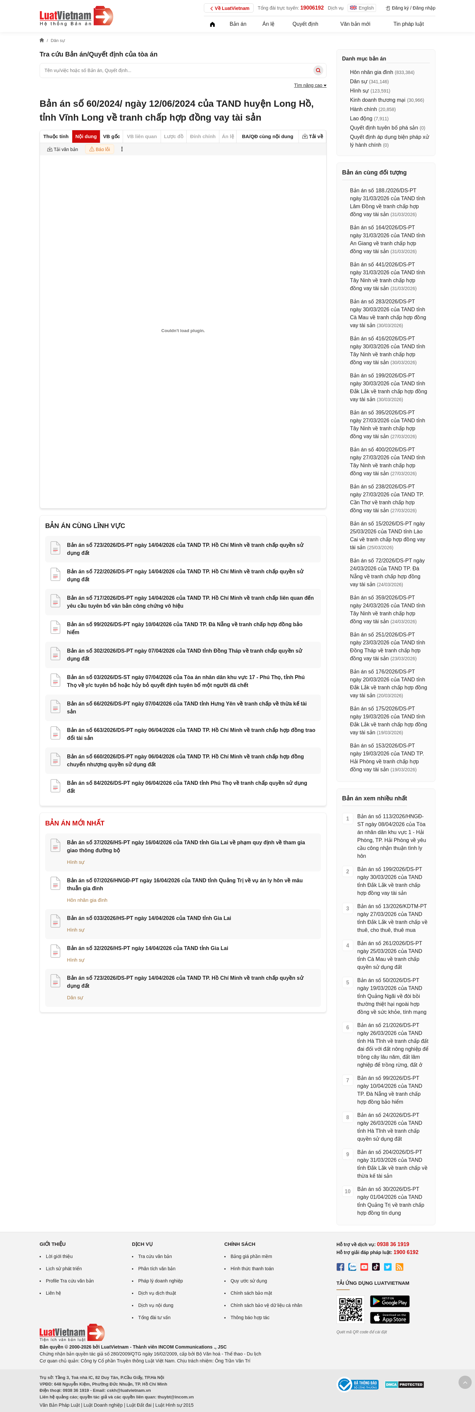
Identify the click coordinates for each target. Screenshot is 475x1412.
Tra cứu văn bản (155, 1256)
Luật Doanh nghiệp (103, 1405)
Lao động (361, 118)
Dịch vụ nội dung (156, 1305)
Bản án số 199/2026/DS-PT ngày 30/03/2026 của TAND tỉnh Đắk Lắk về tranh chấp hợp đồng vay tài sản (389, 881)
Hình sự (75, 862)
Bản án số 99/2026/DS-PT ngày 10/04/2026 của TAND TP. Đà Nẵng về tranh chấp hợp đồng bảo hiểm (389, 1090)
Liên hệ (53, 1293)
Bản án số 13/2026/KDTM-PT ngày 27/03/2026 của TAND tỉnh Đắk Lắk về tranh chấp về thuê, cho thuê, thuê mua (392, 918)
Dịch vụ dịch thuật (157, 1293)
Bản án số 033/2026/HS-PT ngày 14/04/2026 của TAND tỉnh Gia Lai (149, 918)
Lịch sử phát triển (64, 1268)
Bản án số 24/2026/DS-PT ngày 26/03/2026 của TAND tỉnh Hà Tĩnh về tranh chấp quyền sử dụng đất (389, 1127)
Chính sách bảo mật (251, 1293)
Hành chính (363, 109)
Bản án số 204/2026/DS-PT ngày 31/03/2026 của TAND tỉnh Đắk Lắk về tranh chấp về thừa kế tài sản (392, 1164)
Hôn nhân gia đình (87, 900)
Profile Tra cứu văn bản (70, 1280)
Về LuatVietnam (228, 8)
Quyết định (305, 24)
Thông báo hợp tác (250, 1317)
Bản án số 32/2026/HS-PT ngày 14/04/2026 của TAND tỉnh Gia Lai (147, 948)
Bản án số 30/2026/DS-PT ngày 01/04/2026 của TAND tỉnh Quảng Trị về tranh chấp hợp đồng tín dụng (390, 1201)
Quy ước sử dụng (249, 1280)
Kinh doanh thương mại (377, 100)
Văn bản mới (355, 24)
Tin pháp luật (409, 24)
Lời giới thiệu (59, 1256)
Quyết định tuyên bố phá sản (384, 128)
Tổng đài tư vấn (154, 1317)
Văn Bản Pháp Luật (60, 1405)
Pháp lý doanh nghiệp (160, 1280)
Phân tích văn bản (156, 1268)
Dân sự (75, 997)
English (362, 8)
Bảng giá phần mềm (251, 1256)
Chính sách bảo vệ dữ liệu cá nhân (266, 1305)
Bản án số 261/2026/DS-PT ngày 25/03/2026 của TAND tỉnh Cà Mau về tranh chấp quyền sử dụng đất (389, 955)
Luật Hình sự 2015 (174, 1405)
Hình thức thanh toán (252, 1268)
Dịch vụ (336, 8)
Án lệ (269, 24)
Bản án (238, 24)
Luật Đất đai (138, 1405)
